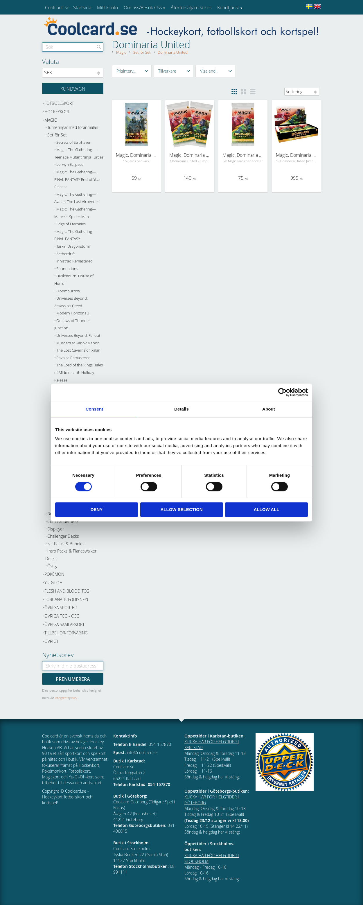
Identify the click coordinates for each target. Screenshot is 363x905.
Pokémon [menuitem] (54, 574)
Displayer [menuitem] (55, 529)
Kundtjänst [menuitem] (228, 7)
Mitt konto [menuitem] (107, 7)
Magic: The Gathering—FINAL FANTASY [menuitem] (75, 235)
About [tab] (268, 408)
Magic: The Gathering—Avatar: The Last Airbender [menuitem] (76, 198)
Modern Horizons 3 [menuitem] (72, 313)
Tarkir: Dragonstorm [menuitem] (73, 246)
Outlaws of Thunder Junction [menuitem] (72, 324)
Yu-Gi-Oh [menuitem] (53, 582)
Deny (97, 509)
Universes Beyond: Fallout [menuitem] (78, 335)
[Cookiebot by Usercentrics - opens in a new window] (282, 392)
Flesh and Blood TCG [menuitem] (66, 591)
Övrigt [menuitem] (52, 565)
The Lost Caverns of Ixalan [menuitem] (78, 350)
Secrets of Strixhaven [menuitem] (73, 142)
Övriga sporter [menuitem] (60, 607)
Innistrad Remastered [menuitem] (74, 261)
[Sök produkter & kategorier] (72, 47)
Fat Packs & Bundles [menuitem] (66, 543)
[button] (132, 71)
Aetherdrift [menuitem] (65, 253)
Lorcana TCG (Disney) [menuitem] (66, 599)
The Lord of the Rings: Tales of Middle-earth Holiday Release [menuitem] (78, 372)
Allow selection (182, 509)
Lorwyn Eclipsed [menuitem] (70, 164)
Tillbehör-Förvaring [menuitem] (66, 633)
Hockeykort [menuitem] (57, 111)
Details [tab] (181, 408)
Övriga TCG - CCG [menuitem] (61, 616)
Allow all (266, 509)
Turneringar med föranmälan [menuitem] (72, 127)
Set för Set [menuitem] (57, 135)
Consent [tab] (94, 408)
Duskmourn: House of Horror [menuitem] (74, 280)
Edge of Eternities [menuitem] (71, 224)
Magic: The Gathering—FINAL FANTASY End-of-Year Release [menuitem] (77, 179)
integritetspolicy (66, 698)
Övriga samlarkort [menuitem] (64, 624)
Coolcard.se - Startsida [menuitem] (68, 7)
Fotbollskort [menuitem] (59, 103)
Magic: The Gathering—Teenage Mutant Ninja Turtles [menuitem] (78, 153)
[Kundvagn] (72, 88)
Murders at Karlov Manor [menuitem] (77, 343)
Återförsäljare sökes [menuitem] (191, 7)
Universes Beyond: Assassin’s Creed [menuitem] (71, 302)
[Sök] (99, 47)
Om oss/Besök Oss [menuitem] (143, 7)
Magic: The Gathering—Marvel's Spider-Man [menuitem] (75, 213)
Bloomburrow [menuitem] (68, 291)
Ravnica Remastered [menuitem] (73, 357)
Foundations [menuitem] (67, 268)
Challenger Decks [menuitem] (63, 536)
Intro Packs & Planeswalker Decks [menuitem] (70, 554)
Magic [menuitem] (50, 120)
